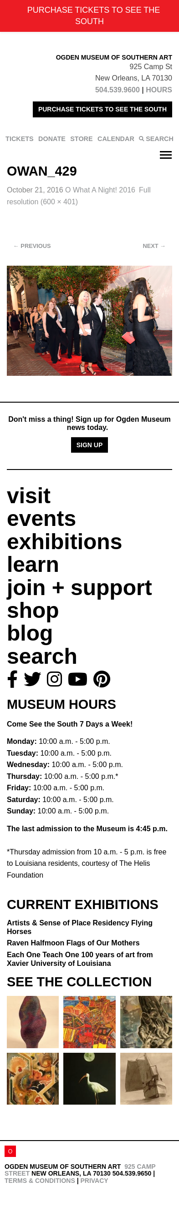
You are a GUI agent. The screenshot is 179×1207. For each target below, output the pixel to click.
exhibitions (64, 542)
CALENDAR (115, 138)
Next (154, 245)
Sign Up (90, 445)
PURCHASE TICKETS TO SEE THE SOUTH (102, 109)
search (42, 656)
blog (30, 633)
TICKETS (19, 138)
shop (33, 610)
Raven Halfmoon (73, 943)
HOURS (159, 90)
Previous (32, 245)
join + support (79, 588)
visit (29, 496)
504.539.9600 (117, 90)
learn (33, 564)
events (41, 518)
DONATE (52, 138)
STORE (81, 138)
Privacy (94, 1180)
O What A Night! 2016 (100, 190)
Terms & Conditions (40, 1180)
